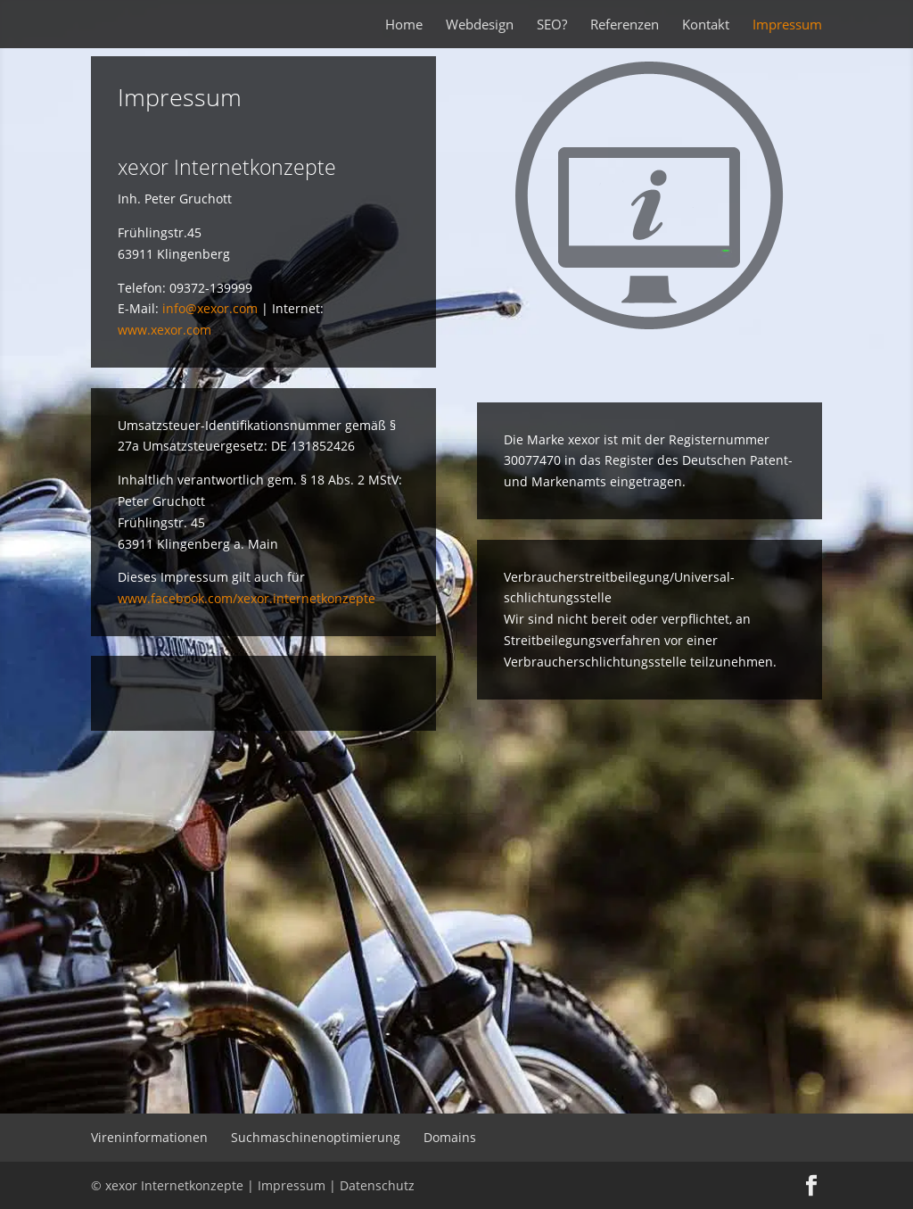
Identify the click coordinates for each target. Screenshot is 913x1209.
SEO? (552, 25)
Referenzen (624, 25)
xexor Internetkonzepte (174, 1185)
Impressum (787, 25)
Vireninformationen (149, 1137)
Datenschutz (377, 1185)
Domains (450, 1137)
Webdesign (480, 25)
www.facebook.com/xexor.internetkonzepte (246, 598)
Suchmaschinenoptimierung (315, 1137)
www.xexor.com (164, 329)
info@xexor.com (210, 308)
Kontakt (705, 25)
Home (404, 25)
